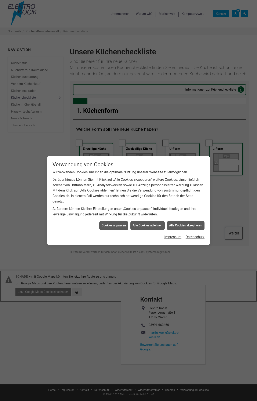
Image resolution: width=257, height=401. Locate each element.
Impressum (172, 232)
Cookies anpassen (114, 220)
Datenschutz (195, 232)
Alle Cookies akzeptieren (185, 220)
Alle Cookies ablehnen (147, 220)
